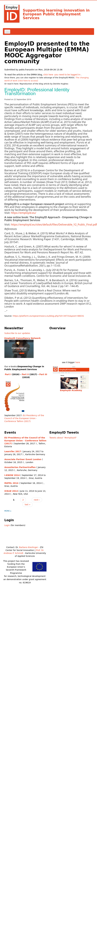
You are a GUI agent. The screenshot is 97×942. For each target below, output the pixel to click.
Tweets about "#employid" (63, 437)
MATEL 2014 (11, 483)
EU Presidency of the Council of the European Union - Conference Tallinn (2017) (24, 418)
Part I (8, 374)
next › (37, 500)
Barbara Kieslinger (28, 547)
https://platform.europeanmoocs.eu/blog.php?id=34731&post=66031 (48, 316)
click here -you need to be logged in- (62, 74)
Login (7, 525)
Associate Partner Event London (22, 459)
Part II (25, 374)
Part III (43, 374)
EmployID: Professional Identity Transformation (36, 91)
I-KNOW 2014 (12, 475)
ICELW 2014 (11, 491)
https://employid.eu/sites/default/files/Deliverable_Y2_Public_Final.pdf (54, 224)
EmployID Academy (71, 390)
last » (27, 504)
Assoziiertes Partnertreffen (20, 467)
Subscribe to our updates (17, 333)
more (7, 511)
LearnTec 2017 (12, 451)
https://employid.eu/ (23, 213)
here (77, 362)
